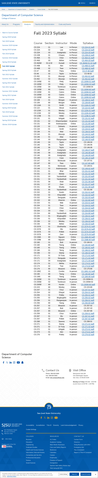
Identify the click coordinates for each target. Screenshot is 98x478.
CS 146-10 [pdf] (88, 158)
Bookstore (53, 450)
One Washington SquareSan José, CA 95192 (10, 431)
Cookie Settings (31, 429)
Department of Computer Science (17, 9)
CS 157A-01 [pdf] (88, 227)
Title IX (49, 425)
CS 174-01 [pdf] (88, 263)
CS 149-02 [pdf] (88, 169)
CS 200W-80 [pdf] (88, 285)
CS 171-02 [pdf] (88, 258)
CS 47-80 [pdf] (88, 71)
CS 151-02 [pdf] (88, 174)
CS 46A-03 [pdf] (88, 60)
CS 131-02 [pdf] (88, 121)
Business (28, 439)
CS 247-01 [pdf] (88, 290)
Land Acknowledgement (69, 425)
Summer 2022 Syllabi (10, 79)
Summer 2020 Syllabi (10, 104)
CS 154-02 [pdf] (88, 208)
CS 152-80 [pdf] (88, 200)
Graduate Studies (31, 447)
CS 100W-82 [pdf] (88, 95)
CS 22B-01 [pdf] (88, 55)
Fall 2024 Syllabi (8, 54)
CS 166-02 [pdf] (88, 253)
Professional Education (33, 458)
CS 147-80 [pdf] (88, 163)
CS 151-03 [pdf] (88, 176)
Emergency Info (79, 447)
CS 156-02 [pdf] (88, 221)
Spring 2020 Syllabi (9, 108)
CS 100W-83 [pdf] (88, 97)
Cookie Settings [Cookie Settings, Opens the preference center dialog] (63, 474)
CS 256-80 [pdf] (88, 303)
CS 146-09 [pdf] (88, 155)
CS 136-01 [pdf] (88, 132)
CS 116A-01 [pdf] (88, 105)
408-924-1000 (8, 433)
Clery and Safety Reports (58, 447)
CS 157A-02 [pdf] (88, 229)
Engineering (30, 445)
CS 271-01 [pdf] (88, 324)
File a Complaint (79, 450)
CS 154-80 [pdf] (88, 213)
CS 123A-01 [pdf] (88, 111)
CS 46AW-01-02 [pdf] (88, 63)
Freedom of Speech (56, 460)
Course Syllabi (41, 9)
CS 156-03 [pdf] (88, 224)
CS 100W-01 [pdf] (88, 82)
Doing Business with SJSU (82, 445)
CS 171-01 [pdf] (88, 255)
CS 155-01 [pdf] (88, 216)
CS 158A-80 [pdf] (88, 237)
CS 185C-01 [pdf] (88, 271)
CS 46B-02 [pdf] (88, 68)
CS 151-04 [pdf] (88, 179)
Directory (77, 442)
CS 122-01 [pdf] (88, 108)
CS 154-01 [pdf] (88, 205)
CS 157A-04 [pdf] (88, 234)
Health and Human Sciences (35, 450)
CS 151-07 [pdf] (88, 184)
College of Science (9, 18)
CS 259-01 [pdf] (88, 313)
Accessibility (30, 425)
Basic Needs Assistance (57, 445)
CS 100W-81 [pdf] (88, 92)
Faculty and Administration (44, 24)
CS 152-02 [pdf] (88, 195)
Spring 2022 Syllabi (9, 83)
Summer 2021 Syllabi (10, 91)
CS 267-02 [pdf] (88, 319)
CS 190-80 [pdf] (88, 274)
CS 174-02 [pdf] (88, 266)
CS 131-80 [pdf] (88, 124)
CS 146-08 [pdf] (88, 153)
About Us (5, 24)
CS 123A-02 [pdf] (88, 113)
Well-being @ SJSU (56, 468)
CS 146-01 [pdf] (88, 137)
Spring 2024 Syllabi (9, 62)
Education (29, 442)
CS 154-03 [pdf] (88, 211)
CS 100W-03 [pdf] (88, 84)
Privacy (80, 425)
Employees (53, 458)
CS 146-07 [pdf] (88, 150)
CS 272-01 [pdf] (88, 329)
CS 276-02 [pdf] (88, 335)
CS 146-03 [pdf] (88, 140)
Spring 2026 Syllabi (9, 37)
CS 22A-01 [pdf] (88, 47)
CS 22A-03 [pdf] (88, 53)
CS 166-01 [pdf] (88, 250)
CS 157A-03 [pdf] (88, 232)
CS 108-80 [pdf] (88, 103)
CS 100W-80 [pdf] (88, 89)
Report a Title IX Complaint (83, 452)
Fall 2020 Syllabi (8, 99)
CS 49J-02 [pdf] (88, 79)
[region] (49, 474)
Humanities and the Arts (34, 455)
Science (28, 460)
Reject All (74, 474)
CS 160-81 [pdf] (88, 248)
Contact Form (78, 439)
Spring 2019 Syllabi (9, 120)
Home (3, 9)
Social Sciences (30, 463)
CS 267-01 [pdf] (88, 316)
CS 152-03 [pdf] (88, 198)
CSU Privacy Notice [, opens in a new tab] (11, 476)
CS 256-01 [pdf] (88, 300)
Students (31, 9)
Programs (16, 24)
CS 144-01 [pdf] (88, 134)
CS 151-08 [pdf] (88, 187)
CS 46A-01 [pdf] (88, 58)
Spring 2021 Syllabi (9, 95)
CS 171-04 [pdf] (88, 261)
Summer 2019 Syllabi (10, 116)
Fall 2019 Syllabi (8, 112)
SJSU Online (8, 439)
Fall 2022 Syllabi (8, 75)
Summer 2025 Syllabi (10, 45)
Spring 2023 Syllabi (9, 70)
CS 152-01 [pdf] (88, 192)
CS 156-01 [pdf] (88, 219)
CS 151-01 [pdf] (88, 171)
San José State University (16, 3)
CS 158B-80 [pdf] (88, 240)
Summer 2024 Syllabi (10, 58)
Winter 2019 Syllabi (9, 124)
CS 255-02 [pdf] (88, 298)
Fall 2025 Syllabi (8, 41)
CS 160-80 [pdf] (88, 245)
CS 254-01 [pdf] (88, 292)
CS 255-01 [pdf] (88, 295)
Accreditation (40, 425)
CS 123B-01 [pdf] (88, 116)
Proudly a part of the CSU (9, 445)
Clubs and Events (65, 24)
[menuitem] (5, 24)
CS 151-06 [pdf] (88, 182)
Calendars (53, 452)
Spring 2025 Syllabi (9, 50)
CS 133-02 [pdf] (88, 126)
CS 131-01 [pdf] (88, 118)
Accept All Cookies (85, 474)
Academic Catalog (55, 442)
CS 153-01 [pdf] (88, 203)
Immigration (54, 463)
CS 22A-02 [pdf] (88, 50)
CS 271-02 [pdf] (88, 327)
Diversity (56, 425)
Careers (52, 455)
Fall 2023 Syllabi (53, 9)
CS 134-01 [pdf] (88, 129)
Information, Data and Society (35, 452)
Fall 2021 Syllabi (8, 87)
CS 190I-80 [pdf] (88, 277)
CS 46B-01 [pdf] (88, 66)
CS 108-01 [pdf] (88, 100)
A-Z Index (53, 439)
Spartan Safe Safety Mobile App (60, 465)
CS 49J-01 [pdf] (88, 76)
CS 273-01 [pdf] (88, 332)
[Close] (95, 474)
